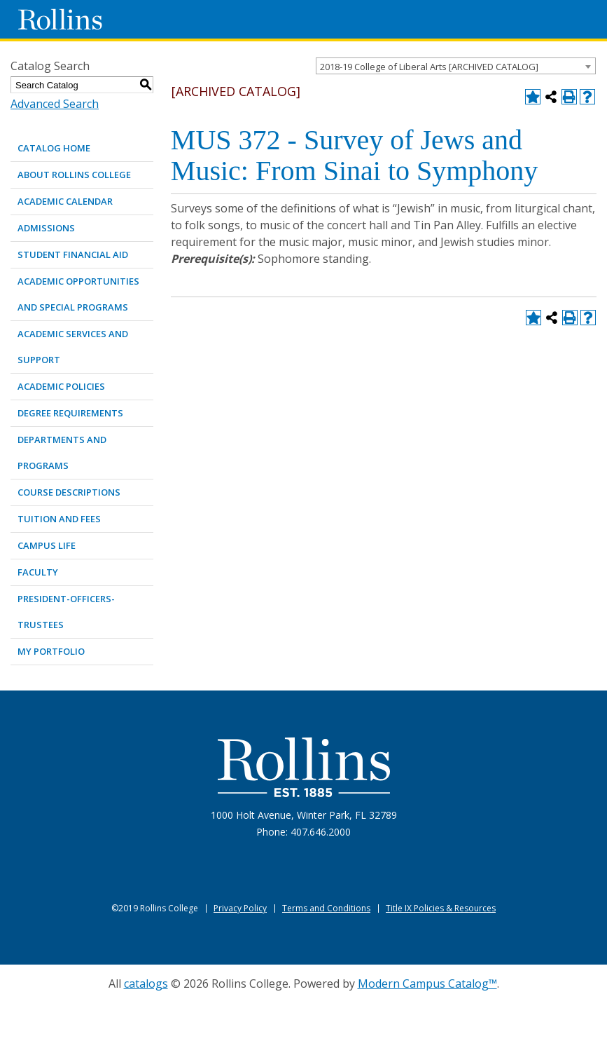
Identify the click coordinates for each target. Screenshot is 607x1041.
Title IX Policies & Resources (441, 908)
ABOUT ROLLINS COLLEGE (74, 174)
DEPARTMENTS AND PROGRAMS (62, 452)
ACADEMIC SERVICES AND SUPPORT (73, 346)
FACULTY (38, 572)
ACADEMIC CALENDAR (65, 201)
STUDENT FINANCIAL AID (73, 254)
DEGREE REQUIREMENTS (70, 413)
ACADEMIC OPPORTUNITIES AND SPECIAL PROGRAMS (78, 294)
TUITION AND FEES (59, 518)
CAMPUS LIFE (47, 545)
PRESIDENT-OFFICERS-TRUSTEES (66, 611)
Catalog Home (54, 148)
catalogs (146, 983)
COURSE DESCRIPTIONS (69, 492)
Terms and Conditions (326, 908)
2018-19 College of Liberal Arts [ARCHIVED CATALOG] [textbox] (429, 66)
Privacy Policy (240, 908)
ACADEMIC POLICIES (61, 386)
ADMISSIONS (46, 228)
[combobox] (456, 65)
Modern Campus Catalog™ (427, 983)
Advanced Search (55, 103)
